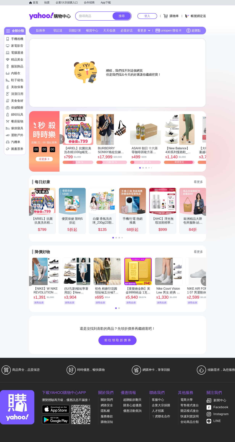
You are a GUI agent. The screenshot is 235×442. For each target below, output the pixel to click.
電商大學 (186, 399)
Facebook (220, 407)
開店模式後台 (189, 410)
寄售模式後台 (189, 405)
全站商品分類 (189, 421)
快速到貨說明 (189, 416)
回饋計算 (75, 30)
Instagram (221, 414)
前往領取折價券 (118, 340)
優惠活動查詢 (132, 410)
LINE (217, 421)
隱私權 (105, 410)
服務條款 (107, 416)
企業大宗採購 (161, 405)
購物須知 (107, 421)
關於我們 (107, 399)
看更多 (143, 30)
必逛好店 (127, 30)
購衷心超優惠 (132, 405)
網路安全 (107, 405)
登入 (147, 16)
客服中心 (158, 399)
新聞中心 (219, 400)
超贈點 (193, 30)
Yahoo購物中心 (50, 16)
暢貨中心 (92, 30)
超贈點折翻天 (132, 399)
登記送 (57, 30)
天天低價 (109, 30)
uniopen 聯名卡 (168, 30)
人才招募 (158, 410)
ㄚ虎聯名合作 (161, 416)
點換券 (40, 30)
